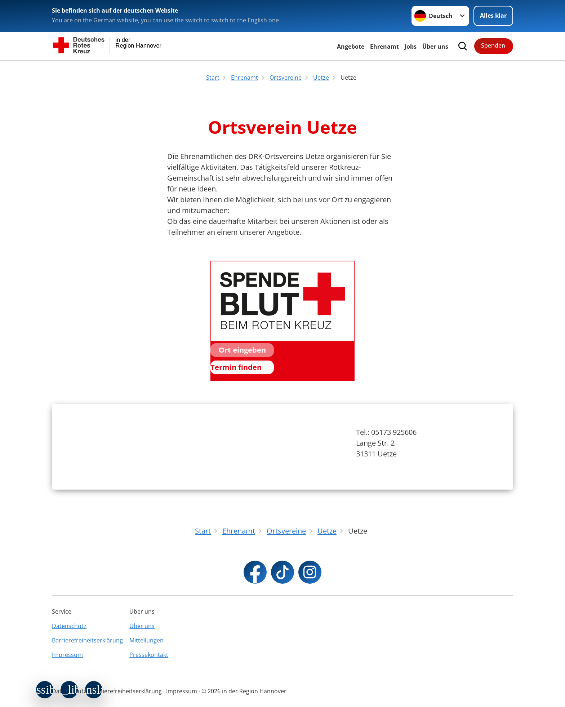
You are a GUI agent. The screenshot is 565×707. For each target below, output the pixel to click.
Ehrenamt (384, 46)
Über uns (142, 626)
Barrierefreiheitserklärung (87, 640)
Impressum (67, 655)
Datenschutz (69, 626)
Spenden (493, 45)
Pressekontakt (148, 655)
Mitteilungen (146, 640)
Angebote (350, 46)
